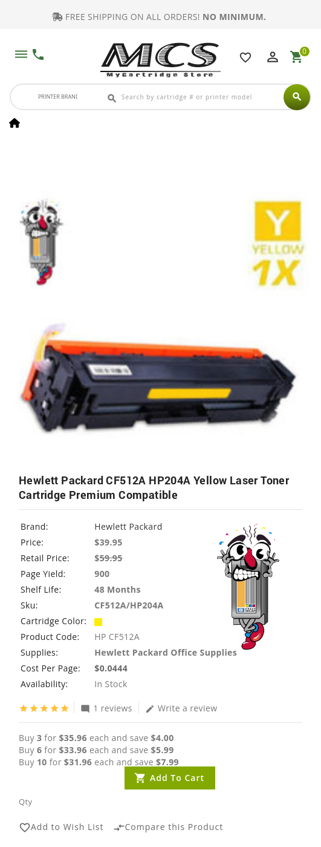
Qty (25, 801)
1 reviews (106, 707)
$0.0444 (111, 668)
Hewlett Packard (128, 526)
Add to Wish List (61, 827)
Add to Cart (177, 777)
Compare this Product (168, 827)
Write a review (181, 707)
